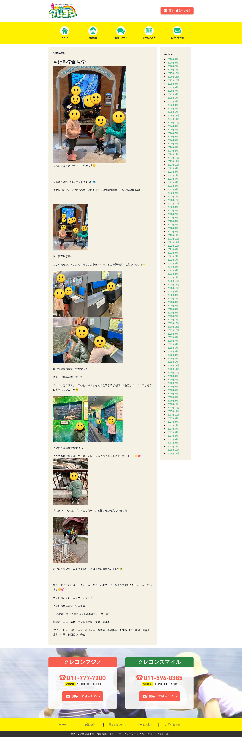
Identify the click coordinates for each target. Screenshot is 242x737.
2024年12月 (173, 115)
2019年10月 (173, 330)
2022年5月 (173, 221)
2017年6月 (173, 429)
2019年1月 (173, 362)
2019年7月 (173, 341)
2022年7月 (173, 214)
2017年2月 (173, 443)
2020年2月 (173, 316)
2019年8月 (173, 337)
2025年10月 (173, 80)
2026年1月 (173, 69)
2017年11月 (173, 411)
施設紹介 (90, 724)
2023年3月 (173, 189)
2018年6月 (173, 386)
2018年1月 (173, 404)
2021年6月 (173, 260)
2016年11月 (173, 453)
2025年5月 (173, 98)
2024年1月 (173, 154)
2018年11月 (173, 369)
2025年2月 (173, 108)
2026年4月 (173, 59)
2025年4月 (173, 101)
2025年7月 (173, 91)
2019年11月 (173, 327)
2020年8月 (173, 295)
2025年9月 (173, 84)
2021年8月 (173, 253)
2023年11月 (173, 161)
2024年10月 (173, 122)
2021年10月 (173, 246)
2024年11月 (173, 119)
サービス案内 (145, 724)
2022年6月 (173, 217)
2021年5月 (173, 263)
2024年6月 (173, 136)
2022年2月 (173, 231)
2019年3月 (173, 355)
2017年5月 (173, 432)
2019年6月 (173, 344)
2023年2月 (173, 193)
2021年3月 (173, 270)
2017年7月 (173, 425)
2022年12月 (173, 200)
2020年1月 (173, 319)
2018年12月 (173, 365)
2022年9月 (173, 207)
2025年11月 (173, 77)
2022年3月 (173, 228)
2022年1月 (173, 235)
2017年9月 (173, 418)
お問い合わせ (172, 724)
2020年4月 (173, 309)
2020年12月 (173, 281)
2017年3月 (173, 439)
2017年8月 (173, 422)
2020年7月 (173, 298)
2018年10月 (173, 372)
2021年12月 (173, 238)
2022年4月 (173, 224)
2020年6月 (173, 302)
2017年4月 (173, 436)
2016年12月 (173, 450)
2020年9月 (173, 291)
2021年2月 (173, 274)
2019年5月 (173, 348)
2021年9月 (173, 249)
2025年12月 (173, 73)
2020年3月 (173, 312)
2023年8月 (173, 172)
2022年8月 (173, 210)
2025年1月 (173, 112)
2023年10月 (173, 165)
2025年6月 (173, 94)
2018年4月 (173, 393)
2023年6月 (173, 179)
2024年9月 (173, 126)
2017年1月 (173, 446)
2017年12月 (173, 407)
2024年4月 (173, 143)
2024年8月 (173, 129)
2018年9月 (173, 376)
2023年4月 (173, 186)
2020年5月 (173, 305)
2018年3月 (173, 397)
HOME (62, 724)
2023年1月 (173, 196)
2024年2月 (173, 150)
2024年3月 (173, 147)
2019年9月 (173, 334)
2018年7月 (173, 383)
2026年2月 (173, 66)
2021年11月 (173, 242)
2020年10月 (173, 288)
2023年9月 (173, 168)
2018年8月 (173, 379)
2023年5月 (173, 182)
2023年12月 (173, 157)
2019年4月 (173, 351)
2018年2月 (173, 400)
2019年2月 (173, 358)
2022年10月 (173, 203)
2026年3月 (173, 62)
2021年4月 (173, 267)
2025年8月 (173, 87)
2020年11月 (173, 284)
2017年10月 (173, 415)
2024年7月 (173, 133)
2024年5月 (173, 140)
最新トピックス (117, 724)
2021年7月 (173, 256)
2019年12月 (173, 323)
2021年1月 (173, 277)
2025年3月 (173, 105)
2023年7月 (173, 175)
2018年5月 (173, 390)
